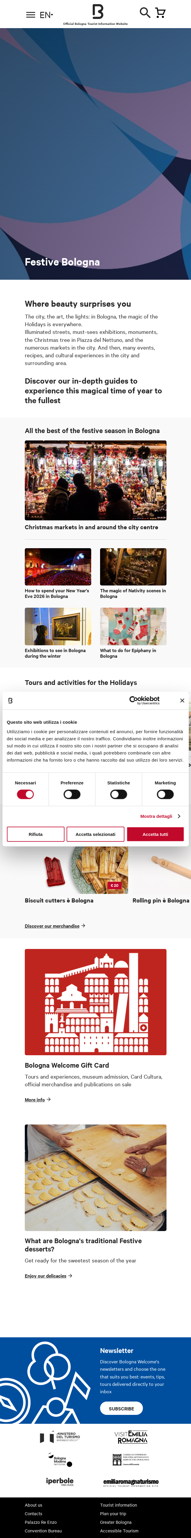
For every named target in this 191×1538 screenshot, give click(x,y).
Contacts (33, 1513)
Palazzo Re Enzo (41, 1522)
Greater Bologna (116, 1522)
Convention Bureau (43, 1531)
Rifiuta (36, 833)
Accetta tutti (155, 833)
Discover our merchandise (52, 925)
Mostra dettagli (156, 816)
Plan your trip (113, 1513)
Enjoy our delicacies (45, 1275)
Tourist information (118, 1505)
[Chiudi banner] (182, 701)
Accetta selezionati (95, 833)
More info (35, 1099)
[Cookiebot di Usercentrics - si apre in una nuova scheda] (134, 700)
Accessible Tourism (119, 1531)
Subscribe (121, 1408)
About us (33, 1505)
